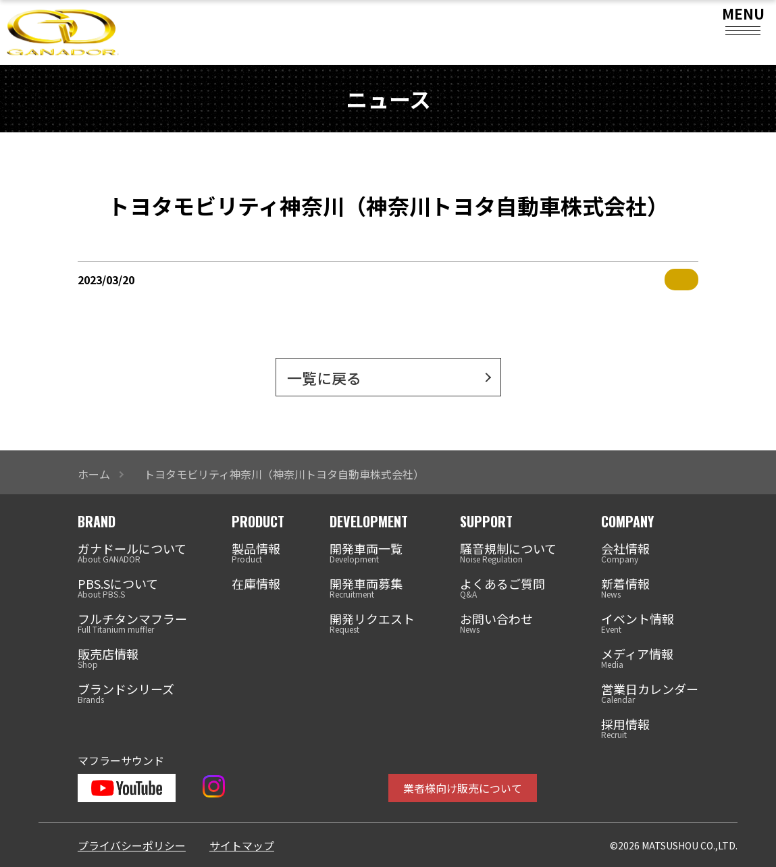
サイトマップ (241, 845)
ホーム (94, 474)
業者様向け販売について (462, 788)
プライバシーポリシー (132, 845)
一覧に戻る (324, 377)
